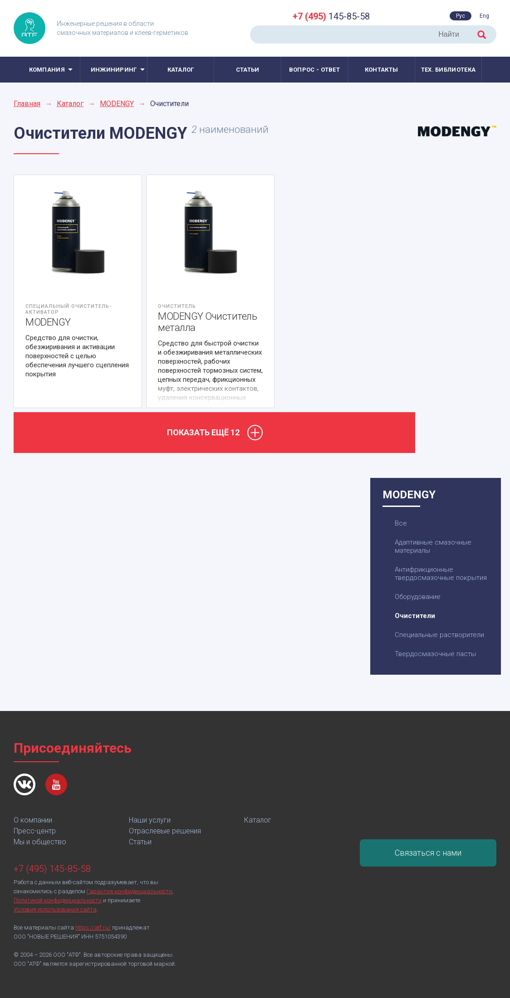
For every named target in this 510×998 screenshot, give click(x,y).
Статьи (248, 69)
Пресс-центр (35, 831)
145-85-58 (331, 16)
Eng (484, 16)
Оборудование (418, 597)
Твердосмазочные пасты (435, 654)
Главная (27, 103)
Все (401, 523)
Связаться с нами (428, 852)
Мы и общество (40, 841)
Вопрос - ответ (314, 69)
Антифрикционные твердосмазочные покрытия (441, 573)
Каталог (180, 69)
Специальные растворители (439, 635)
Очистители (415, 616)
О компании (33, 820)
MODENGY (117, 103)
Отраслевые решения (165, 831)
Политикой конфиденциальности (58, 900)
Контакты (381, 69)
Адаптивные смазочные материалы (433, 546)
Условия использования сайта (55, 909)
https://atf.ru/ (93, 927)
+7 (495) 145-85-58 (52, 868)
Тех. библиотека (448, 69)
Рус (460, 16)
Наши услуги (150, 820)
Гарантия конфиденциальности (129, 891)
